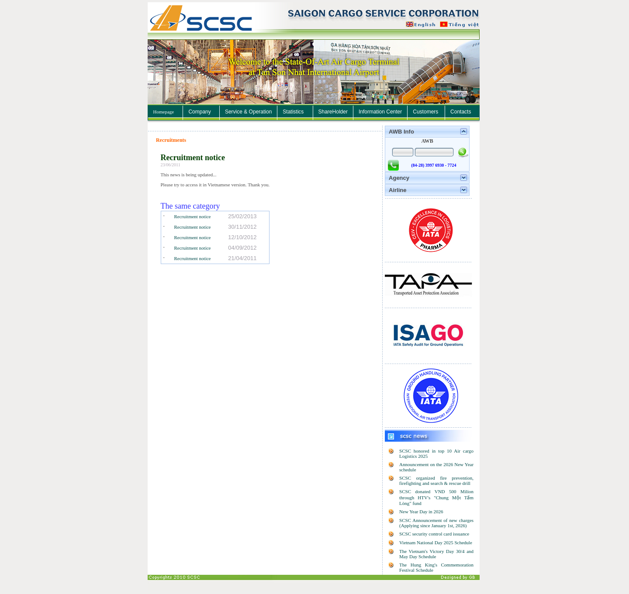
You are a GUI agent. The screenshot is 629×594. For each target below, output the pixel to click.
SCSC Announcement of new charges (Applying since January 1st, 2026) (436, 523)
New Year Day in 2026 (421, 511)
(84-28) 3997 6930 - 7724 (433, 165)
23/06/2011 (170, 164)
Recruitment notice (193, 157)
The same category (190, 206)
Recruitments (171, 140)
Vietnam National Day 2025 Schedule (435, 542)
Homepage (163, 111)
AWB (427, 141)
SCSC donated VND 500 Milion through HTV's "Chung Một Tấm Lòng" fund (436, 497)
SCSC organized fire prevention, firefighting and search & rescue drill (436, 480)
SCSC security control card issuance (434, 533)
